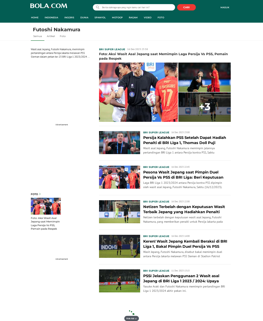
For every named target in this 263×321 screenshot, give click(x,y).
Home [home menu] (34, 17)
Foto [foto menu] (161, 17)
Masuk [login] (224, 7)
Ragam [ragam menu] (133, 17)
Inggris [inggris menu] (69, 17)
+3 (204, 107)
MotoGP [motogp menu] (117, 17)
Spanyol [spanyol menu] (100, 17)
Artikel (51, 36)
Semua (37, 36)
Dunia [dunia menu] (84, 17)
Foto (63, 36)
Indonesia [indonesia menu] (51, 17)
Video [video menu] (147, 17)
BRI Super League (112, 49)
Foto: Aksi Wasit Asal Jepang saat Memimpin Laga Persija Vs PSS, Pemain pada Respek (45, 223)
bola (48, 8)
